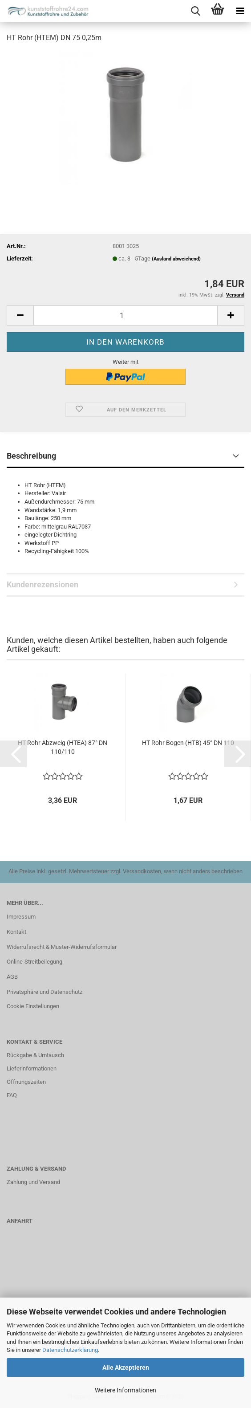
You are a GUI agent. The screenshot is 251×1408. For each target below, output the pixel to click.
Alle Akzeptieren (125, 1367)
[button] (20, 315)
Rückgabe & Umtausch (35, 1055)
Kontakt (16, 931)
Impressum (21, 916)
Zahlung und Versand (33, 1182)
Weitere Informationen (125, 1390)
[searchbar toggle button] (195, 11)
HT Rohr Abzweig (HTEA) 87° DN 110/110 (62, 747)
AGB (12, 976)
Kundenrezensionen (42, 584)
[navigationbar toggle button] (240, 11)
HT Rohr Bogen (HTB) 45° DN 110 (188, 742)
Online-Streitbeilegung (34, 961)
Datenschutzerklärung (70, 1350)
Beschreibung (31, 455)
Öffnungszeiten (26, 1081)
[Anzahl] (125, 315)
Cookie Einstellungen (33, 1006)
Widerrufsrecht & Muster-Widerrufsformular (62, 947)
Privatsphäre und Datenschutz (44, 992)
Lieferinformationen (32, 1068)
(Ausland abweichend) (176, 259)
